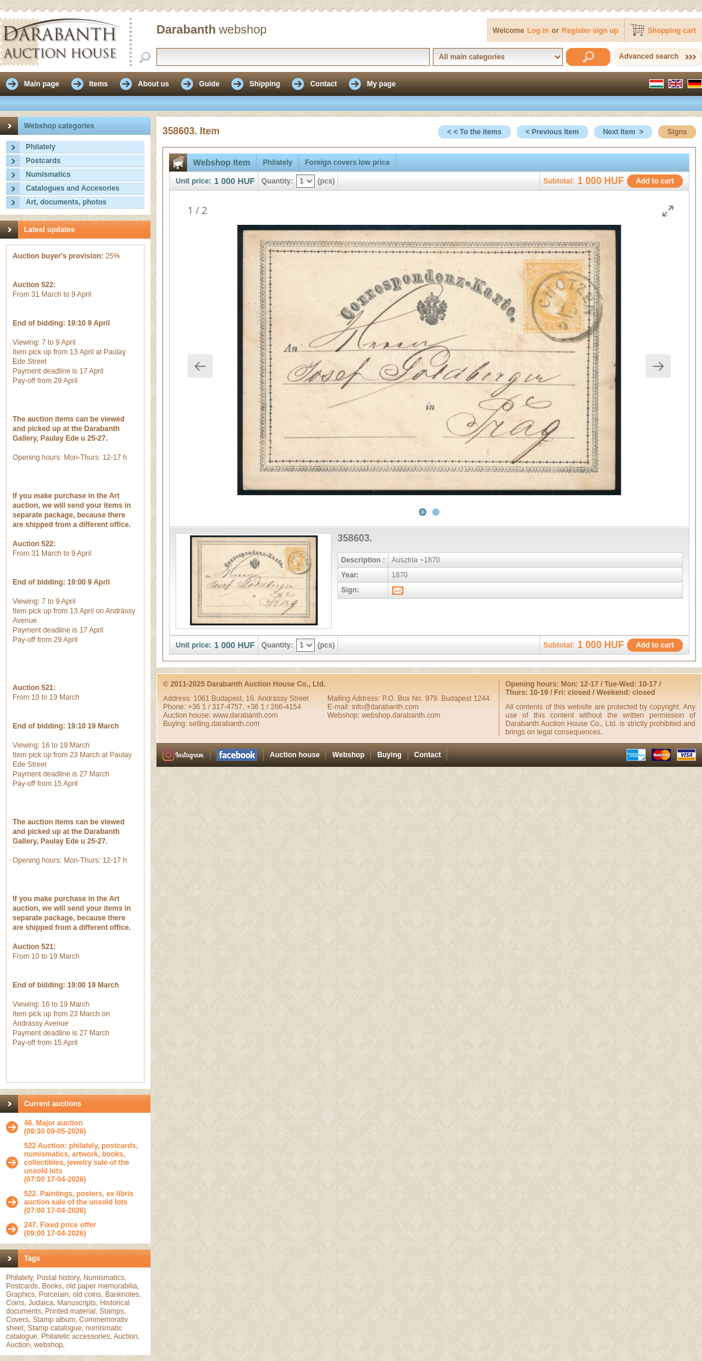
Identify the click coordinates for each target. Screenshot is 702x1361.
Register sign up (590, 30)
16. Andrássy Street (277, 698)
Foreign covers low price (347, 162)
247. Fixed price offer (60, 1225)
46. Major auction (53, 1123)
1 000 (224, 181)
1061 (203, 698)
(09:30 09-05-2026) (55, 1127)
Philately (40, 147)
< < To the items (474, 132)
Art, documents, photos (66, 202)
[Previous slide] (200, 366)
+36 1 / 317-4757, (217, 707)
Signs (677, 132)
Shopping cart (671, 30)
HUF (246, 181)
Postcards (43, 160)
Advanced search (649, 56)
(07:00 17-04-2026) (84, 1163)
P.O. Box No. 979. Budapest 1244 (435, 698)
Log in (538, 30)
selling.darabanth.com (224, 723)
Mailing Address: (354, 698)
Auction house (295, 755)
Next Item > (623, 132)
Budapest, (229, 698)
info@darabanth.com (385, 707)
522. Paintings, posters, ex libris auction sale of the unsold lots (79, 1198)
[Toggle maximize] (668, 211)
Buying (389, 755)
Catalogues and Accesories (72, 188)
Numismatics (48, 174)
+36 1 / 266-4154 (273, 707)
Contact (427, 755)
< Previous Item (552, 132)
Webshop (348, 755)
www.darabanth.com (245, 715)
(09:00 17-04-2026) (60, 1229)
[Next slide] (658, 366)
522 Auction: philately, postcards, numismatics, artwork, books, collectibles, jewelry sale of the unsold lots (81, 1158)
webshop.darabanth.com (400, 715)
